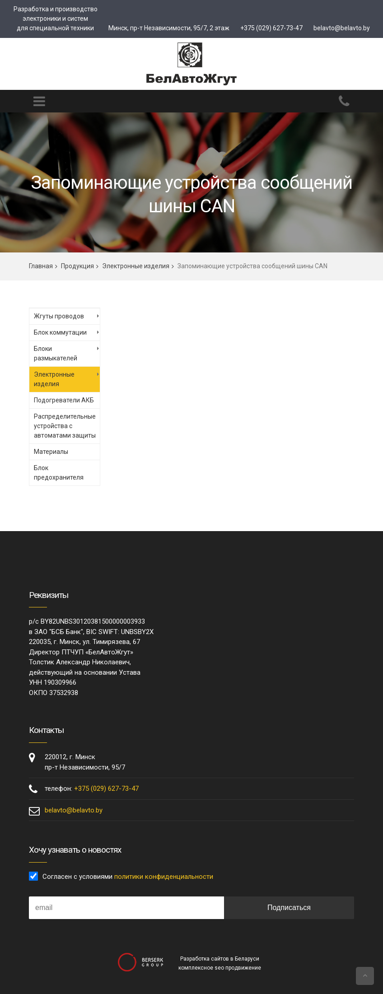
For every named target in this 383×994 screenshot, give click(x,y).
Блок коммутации (60, 332)
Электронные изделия (135, 266)
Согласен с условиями (127, 877)
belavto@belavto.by (341, 28)
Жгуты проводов (59, 316)
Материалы (51, 451)
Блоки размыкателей (55, 353)
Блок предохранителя (59, 472)
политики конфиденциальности (163, 877)
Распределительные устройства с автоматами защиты (65, 426)
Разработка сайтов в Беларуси (219, 959)
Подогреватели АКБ (64, 400)
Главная (41, 266)
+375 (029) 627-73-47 (271, 28)
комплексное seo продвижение (219, 968)
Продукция (77, 266)
